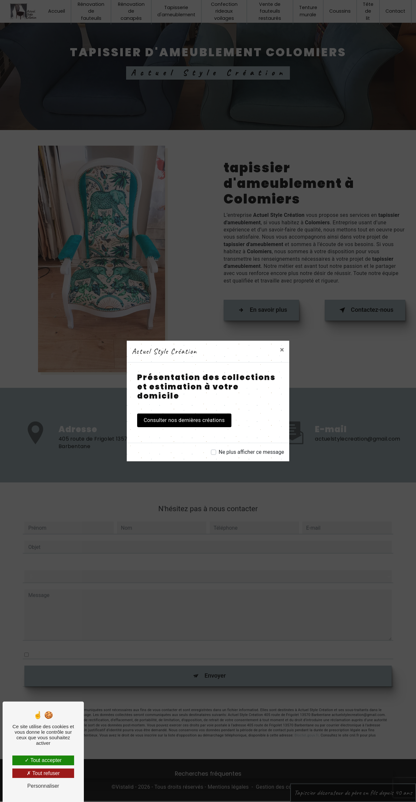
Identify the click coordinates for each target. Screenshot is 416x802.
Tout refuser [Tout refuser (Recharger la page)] (43, 773)
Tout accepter (43, 760)
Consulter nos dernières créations (184, 420)
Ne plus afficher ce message (251, 452)
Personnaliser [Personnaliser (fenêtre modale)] (43, 786)
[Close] (282, 350)
